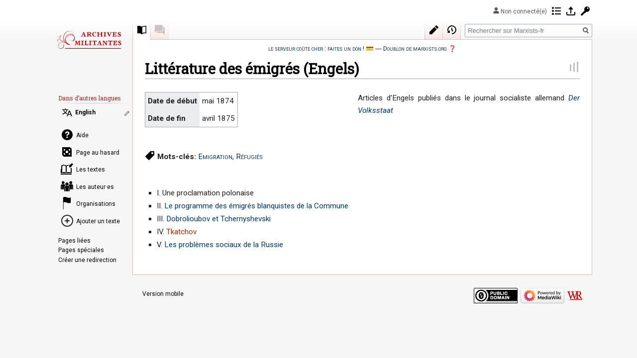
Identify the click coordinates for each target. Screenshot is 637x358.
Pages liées (74, 240)
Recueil (142, 30)
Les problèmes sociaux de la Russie (223, 244)
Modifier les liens (127, 113)
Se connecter (571, 11)
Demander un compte (585, 11)
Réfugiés (249, 156)
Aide (82, 135)
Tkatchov (181, 231)
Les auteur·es (95, 186)
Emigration (215, 156)
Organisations (95, 203)
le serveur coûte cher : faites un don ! (316, 48)
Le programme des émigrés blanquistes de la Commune (256, 205)
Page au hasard (97, 152)
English (85, 112)
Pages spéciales (81, 250)
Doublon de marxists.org (415, 48)
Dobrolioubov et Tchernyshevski (218, 218)
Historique (452, 30)
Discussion (160, 30)
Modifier (434, 30)
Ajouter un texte (98, 221)
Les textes (90, 169)
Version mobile (163, 293)
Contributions (556, 11)
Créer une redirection (87, 260)
